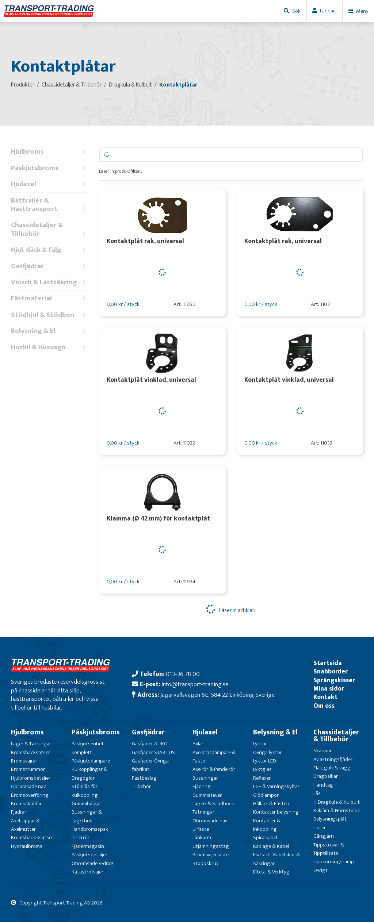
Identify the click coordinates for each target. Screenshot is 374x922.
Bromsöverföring (30, 795)
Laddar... (328, 10)
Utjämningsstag (210, 846)
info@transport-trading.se (194, 684)
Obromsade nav (28, 786)
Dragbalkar (325, 776)
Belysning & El (49, 331)
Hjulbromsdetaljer (30, 778)
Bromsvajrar (24, 760)
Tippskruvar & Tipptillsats (328, 849)
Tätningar (203, 812)
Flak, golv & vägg (332, 767)
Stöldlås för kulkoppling (85, 790)
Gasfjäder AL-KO (150, 743)
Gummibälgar (86, 803)
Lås (317, 793)
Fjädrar (18, 812)
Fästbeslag (144, 778)
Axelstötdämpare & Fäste (214, 756)
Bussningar (205, 778)
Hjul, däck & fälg (49, 250)
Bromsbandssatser (32, 837)
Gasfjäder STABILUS (153, 752)
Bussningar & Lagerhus (87, 816)
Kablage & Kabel (271, 846)
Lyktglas (262, 769)
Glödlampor (266, 795)
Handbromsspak (90, 829)
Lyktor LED (264, 760)
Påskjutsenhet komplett (88, 748)
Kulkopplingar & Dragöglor (89, 773)
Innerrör (80, 837)
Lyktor (260, 743)
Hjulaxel (49, 184)
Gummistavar (207, 795)
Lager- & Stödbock (213, 803)
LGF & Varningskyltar (276, 786)
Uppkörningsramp (333, 861)
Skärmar (322, 750)
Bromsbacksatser (30, 752)
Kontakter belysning (276, 812)
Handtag (323, 785)
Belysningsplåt (330, 818)
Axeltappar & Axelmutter (25, 825)
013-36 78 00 (183, 674)
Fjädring (201, 786)
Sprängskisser (334, 680)
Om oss (324, 705)
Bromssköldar (26, 803)
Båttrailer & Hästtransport (49, 205)
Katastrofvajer (87, 871)
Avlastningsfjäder (332, 759)
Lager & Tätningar (31, 743)
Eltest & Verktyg (271, 871)
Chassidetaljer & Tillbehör (49, 229)
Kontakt (325, 697)
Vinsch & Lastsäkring (49, 282)
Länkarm (201, 837)
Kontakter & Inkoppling (266, 825)
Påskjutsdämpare (91, 760)
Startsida (327, 663)
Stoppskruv (205, 863)
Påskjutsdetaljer (89, 854)
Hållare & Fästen (271, 803)
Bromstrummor (28, 769)
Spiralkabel (265, 837)
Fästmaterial (49, 298)
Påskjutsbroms (49, 168)
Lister (319, 827)
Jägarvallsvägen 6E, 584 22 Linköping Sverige (217, 694)
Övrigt (320, 870)
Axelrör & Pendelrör (213, 769)
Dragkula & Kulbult (339, 802)
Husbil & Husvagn (49, 347)
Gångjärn (323, 836)
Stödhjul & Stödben (49, 315)
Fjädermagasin (88, 846)
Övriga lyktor (267, 752)
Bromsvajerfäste (210, 854)
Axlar (197, 743)
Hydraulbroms (26, 846)
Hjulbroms (49, 151)
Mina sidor (328, 688)
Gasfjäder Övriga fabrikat (150, 765)
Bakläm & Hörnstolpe (336, 810)
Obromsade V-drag (93, 863)
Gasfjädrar (49, 266)
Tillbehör (141, 786)
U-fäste (200, 829)
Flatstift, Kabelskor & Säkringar (276, 859)
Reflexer (262, 778)
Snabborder (330, 671)
